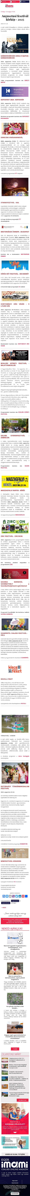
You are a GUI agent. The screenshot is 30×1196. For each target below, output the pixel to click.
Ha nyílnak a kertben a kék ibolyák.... (15, 1004)
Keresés (25, 6)
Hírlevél (4, 1)
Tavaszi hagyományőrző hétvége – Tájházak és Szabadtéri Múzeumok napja (19, 1091)
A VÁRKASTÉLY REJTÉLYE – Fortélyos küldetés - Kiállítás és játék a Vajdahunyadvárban (18, 1075)
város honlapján (24, 753)
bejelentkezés (5, 900)
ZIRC (11, 562)
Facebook (28, 6)
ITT (20, 219)
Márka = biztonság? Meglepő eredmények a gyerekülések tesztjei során (18, 1063)
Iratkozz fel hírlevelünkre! (15, 919)
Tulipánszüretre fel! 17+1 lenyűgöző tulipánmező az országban (17, 1056)
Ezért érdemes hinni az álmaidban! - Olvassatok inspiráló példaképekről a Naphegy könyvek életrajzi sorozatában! (17, 1083)
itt (19, 286)
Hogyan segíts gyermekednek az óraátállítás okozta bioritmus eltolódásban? (15, 1033)
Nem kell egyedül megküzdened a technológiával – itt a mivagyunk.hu (15, 944)
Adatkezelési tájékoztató (14, 1182)
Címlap (2, 11)
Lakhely (23, 1)
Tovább (15, 1046)
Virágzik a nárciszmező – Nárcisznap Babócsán (16, 1069)
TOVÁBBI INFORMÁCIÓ (15, 1191)
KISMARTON (23, 841)
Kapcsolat (15, 1177)
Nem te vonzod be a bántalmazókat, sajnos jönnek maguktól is (15, 974)
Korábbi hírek (22, 1097)
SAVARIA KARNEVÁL (6, 611)
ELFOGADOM (15, 1193)
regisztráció (15, 898)
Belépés (14, 1)
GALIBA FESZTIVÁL (23, 465)
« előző (4, 904)
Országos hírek (10, 11)
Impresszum (15, 1179)
